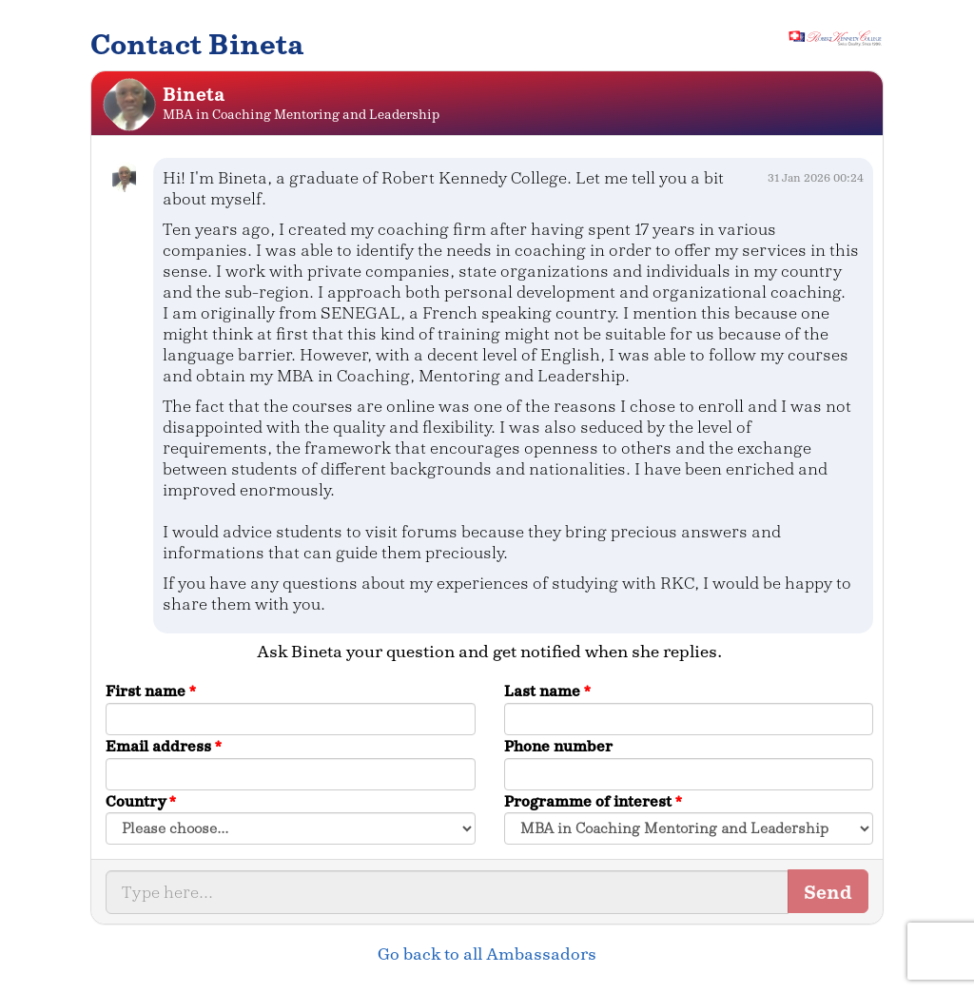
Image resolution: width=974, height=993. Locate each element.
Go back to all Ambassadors (487, 954)
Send (828, 892)
